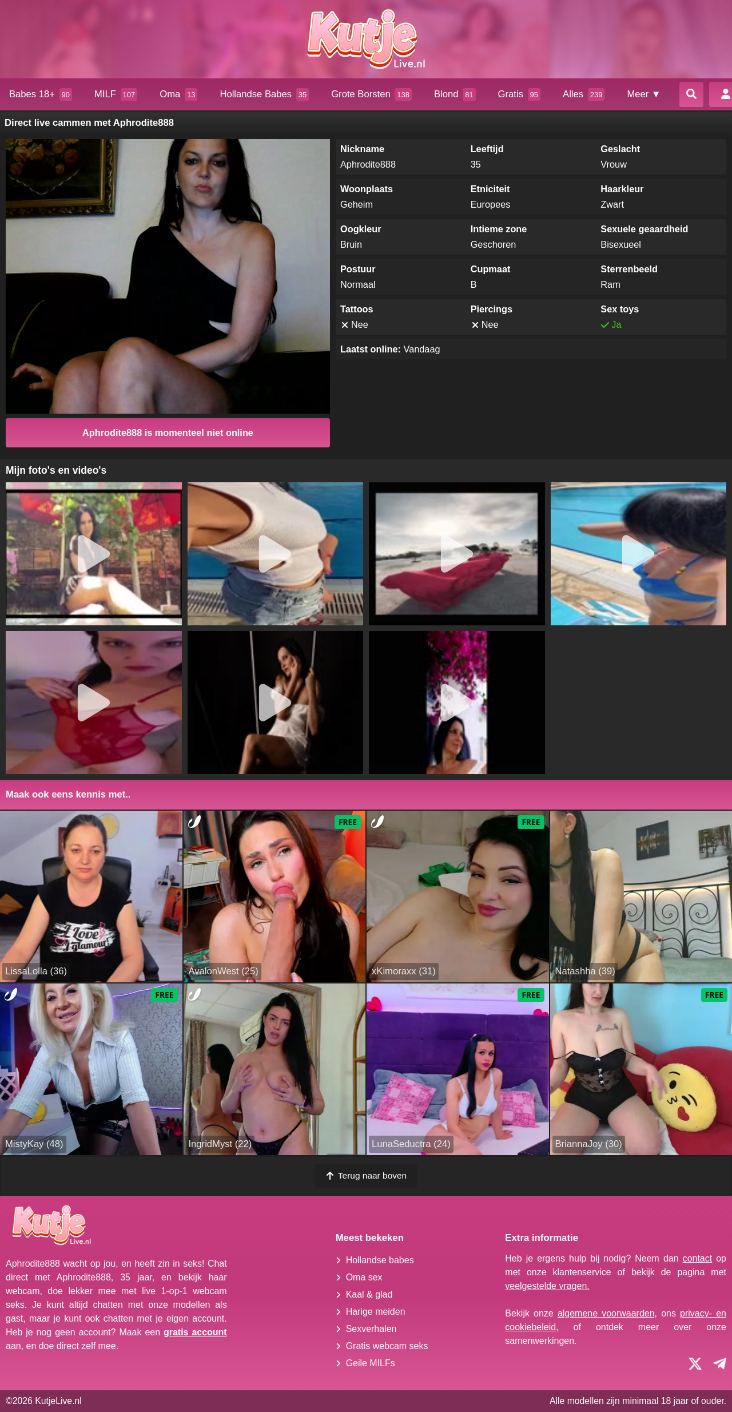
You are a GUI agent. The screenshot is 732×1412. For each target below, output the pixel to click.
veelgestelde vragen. (547, 1286)
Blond (455, 94)
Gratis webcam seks (387, 1346)
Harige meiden (375, 1311)
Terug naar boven (366, 1175)
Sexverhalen (371, 1329)
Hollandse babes (380, 1260)
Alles (583, 94)
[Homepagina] (366, 39)
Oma (178, 94)
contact (698, 1258)
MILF (115, 94)
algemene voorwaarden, (607, 1313)
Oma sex (364, 1277)
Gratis (519, 94)
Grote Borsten (371, 94)
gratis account (195, 1332)
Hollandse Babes (264, 94)
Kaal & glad (369, 1294)
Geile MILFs (370, 1363)
